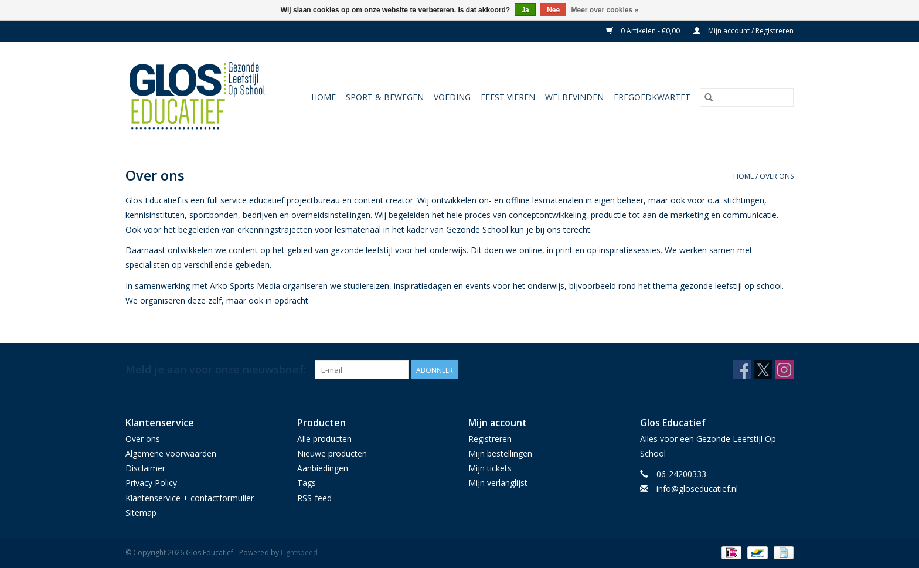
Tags (306, 482)
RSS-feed (314, 498)
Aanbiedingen (322, 468)
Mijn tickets (490, 468)
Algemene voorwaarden (170, 453)
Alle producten (324, 438)
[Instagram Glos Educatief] (784, 369)
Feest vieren (508, 97)
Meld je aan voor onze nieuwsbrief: (215, 369)
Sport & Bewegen (385, 97)
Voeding (452, 97)
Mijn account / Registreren (743, 31)
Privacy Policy (151, 482)
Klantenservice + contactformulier (189, 498)
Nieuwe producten (332, 453)
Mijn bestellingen (500, 453)
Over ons (777, 176)
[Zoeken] (747, 97)
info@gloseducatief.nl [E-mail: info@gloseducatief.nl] (697, 488)
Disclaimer (145, 468)
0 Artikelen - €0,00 (644, 31)
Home (323, 97)
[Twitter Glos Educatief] (763, 369)
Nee (553, 10)
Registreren (490, 438)
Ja (525, 10)
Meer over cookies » (605, 10)
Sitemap (140, 512)
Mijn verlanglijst (497, 482)
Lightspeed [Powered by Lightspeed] (299, 552)
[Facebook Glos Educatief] (742, 369)
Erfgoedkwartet (652, 97)
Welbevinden (574, 97)
